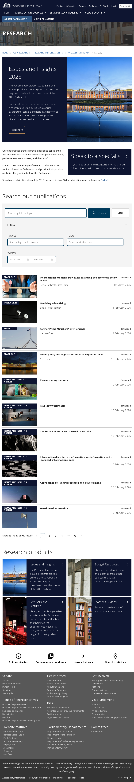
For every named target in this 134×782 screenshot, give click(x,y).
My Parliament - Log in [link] (14, 731)
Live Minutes (8, 714)
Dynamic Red (8, 686)
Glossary (8, 751)
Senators (6, 690)
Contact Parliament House (104, 693)
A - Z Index (9, 747)
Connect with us (99, 690)
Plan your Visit (98, 714)
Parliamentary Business (28, 12)
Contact (82, 6)
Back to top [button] (125, 777)
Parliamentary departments (49, 53)
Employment (9, 744)
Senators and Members (64, 12)
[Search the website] (125, 6)
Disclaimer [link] (58, 777)
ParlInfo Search (11, 738)
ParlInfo (93, 6)
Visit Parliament (44, 19)
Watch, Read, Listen (56, 683)
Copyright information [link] (39, 777)
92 (74, 536)
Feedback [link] (71, 777)
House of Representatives (15, 704)
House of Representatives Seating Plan (21, 720)
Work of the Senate (11, 683)
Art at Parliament (99, 710)
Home (7, 12)
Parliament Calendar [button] (66, 6)
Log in (114, 6)
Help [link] (82, 777)
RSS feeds (9, 754)
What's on (96, 704)
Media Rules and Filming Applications (109, 717)
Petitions (96, 686)
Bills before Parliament (58, 707)
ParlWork (104, 6)
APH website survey (13, 741)
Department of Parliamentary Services (65, 741)
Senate (5, 680)
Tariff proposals (54, 714)
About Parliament (15, 19)
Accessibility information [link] (14, 777)
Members (7, 717)
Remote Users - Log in (14, 734)
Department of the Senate (60, 731)
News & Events (93, 12)
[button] (67, 225)
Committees (97, 731)
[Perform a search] (129, 6)
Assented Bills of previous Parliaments (65, 710)
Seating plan (8, 693)
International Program (57, 696)
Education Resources (57, 690)
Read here (17, 130)
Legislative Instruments (58, 717)
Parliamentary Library (79, 53)
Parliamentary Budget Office (60, 744)
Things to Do (98, 707)
